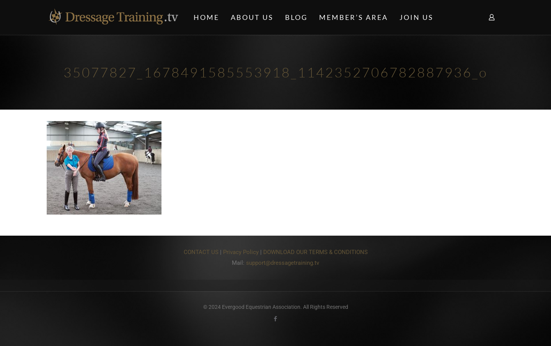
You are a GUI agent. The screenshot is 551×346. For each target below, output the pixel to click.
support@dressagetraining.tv (282, 262)
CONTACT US (201, 252)
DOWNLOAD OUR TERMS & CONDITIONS (315, 252)
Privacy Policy (241, 252)
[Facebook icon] (276, 318)
